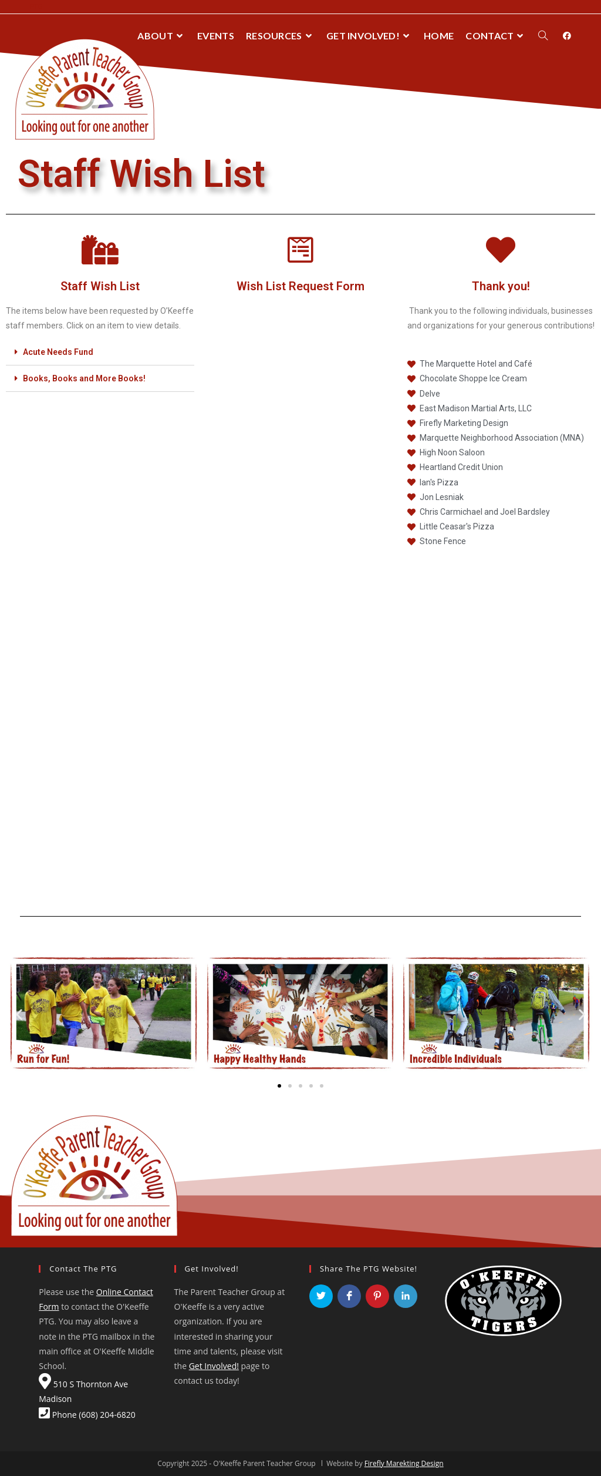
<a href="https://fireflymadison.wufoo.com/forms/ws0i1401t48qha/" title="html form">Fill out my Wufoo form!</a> (300, 590)
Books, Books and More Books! (84, 378)
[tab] (100, 352)
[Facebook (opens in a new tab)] (567, 36)
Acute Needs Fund (58, 352)
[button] (279, 1086)
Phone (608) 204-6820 (87, 1414)
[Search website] (542, 36)
